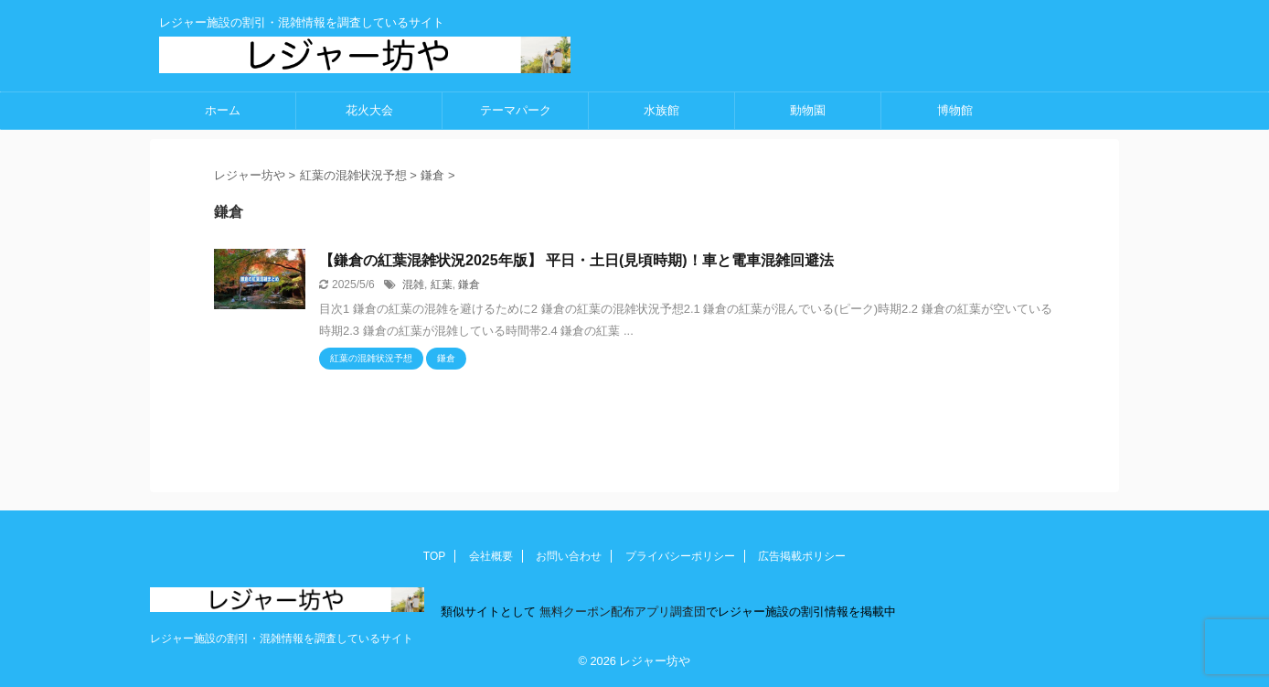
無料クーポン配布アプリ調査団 (621, 611)
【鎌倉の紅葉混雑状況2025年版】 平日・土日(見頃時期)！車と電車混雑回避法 (576, 260)
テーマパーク (515, 110)
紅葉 (442, 284)
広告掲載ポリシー (802, 556)
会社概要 (491, 556)
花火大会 (369, 110)
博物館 (955, 110)
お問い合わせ (569, 556)
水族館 (661, 110)
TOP (434, 556)
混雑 (413, 284)
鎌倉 (469, 284)
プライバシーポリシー (680, 556)
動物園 (808, 110)
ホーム (222, 110)
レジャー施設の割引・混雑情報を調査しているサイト (281, 638)
